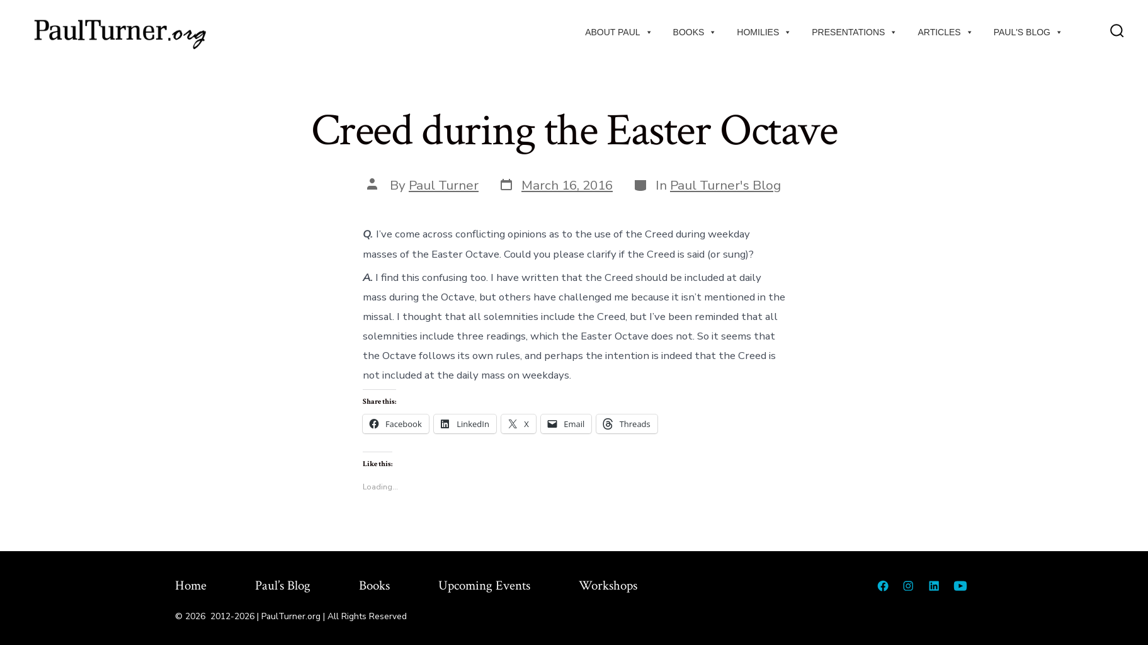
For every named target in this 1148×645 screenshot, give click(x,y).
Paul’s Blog (282, 585)
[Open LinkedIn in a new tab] (934, 585)
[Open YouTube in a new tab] (960, 585)
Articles (945, 32)
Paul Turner (444, 185)
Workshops (608, 585)
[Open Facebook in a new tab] (883, 585)
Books (695, 32)
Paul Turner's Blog (725, 185)
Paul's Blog (1028, 32)
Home (191, 585)
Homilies (764, 32)
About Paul (618, 32)
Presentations (854, 32)
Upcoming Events (484, 585)
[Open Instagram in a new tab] (908, 585)
